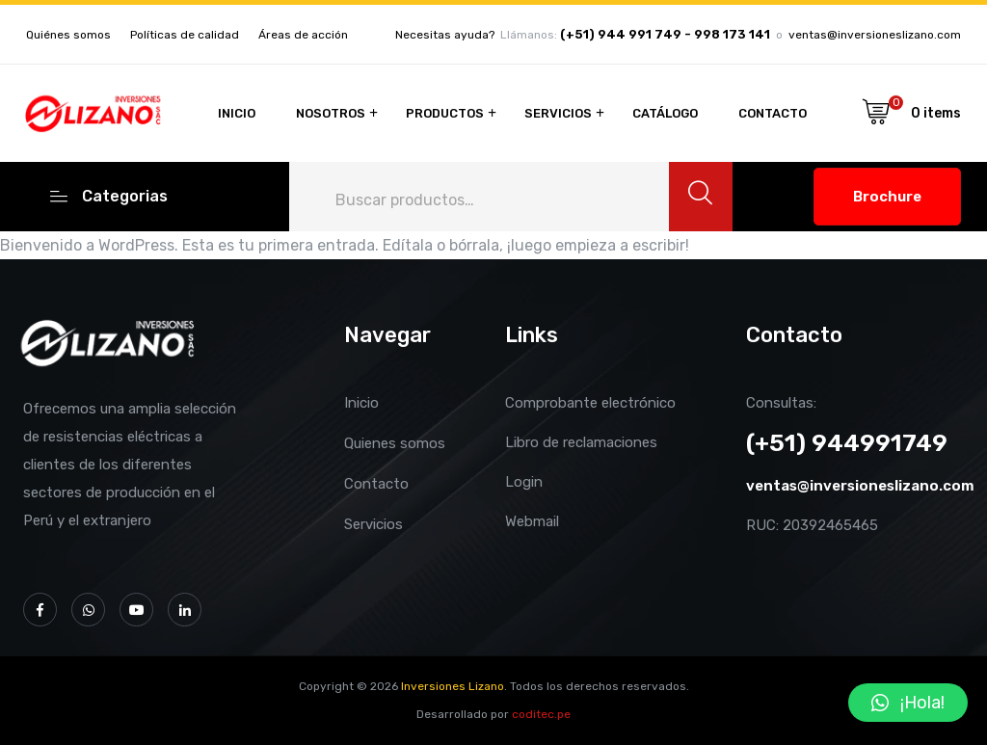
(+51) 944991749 (846, 443)
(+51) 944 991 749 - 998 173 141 (665, 34)
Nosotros (330, 113)
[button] (908, 702)
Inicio (236, 113)
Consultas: (781, 403)
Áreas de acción (303, 34)
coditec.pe (541, 714)
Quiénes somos (68, 34)
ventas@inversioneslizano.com (874, 34)
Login (524, 482)
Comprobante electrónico (590, 403)
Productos (445, 113)
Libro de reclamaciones (581, 442)
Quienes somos (394, 443)
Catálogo (665, 113)
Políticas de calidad (184, 34)
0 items (936, 113)
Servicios (558, 113)
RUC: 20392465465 (812, 525)
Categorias (109, 194)
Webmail (532, 521)
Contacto (772, 113)
